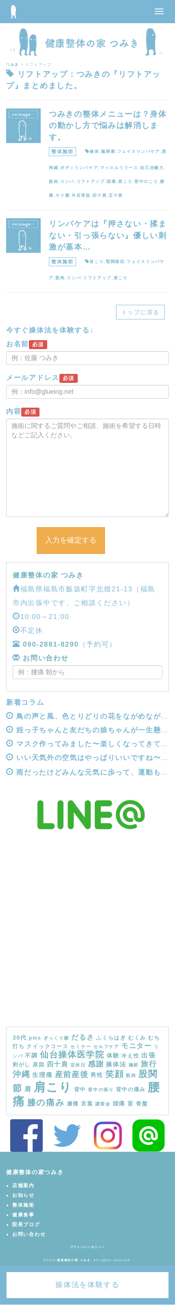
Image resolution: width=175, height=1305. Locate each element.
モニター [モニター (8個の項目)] (136, 1046)
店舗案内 (23, 1185)
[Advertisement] (87, 935)
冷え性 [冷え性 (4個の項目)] (130, 1056)
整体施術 (62, 151)
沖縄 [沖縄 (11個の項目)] (21, 1074)
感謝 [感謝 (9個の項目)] (96, 1064)
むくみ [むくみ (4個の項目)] (137, 1038)
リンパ (67, 181)
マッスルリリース (119, 167)
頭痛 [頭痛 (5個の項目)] (119, 1103)
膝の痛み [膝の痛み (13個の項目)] (46, 1102)
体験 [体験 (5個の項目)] (113, 1055)
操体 (94, 151)
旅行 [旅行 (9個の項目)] (149, 1064)
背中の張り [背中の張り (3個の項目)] (101, 1089)
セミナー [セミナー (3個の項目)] (80, 1046)
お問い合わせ (44, 658)
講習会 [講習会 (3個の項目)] (103, 1103)
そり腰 (62, 195)
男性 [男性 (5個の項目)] (96, 1075)
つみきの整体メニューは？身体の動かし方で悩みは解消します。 (108, 125)
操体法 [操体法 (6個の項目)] (116, 1064)
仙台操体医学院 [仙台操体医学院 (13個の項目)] (72, 1054)
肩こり (125, 181)
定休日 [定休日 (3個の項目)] (78, 1064)
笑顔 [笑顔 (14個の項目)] (114, 1074)
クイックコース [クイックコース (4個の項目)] (47, 1046)
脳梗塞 (108, 151)
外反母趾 (81, 195)
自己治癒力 (152, 167)
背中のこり (146, 181)
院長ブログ (26, 1224)
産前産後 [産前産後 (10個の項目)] (72, 1074)
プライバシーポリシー (87, 1247)
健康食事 (23, 1215)
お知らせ (23, 1195)
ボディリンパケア (79, 167)
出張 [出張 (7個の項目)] (148, 1055)
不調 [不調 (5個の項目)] (31, 1055)
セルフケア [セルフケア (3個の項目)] (106, 1046)
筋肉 (53, 181)
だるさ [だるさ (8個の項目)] (82, 1037)
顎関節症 (115, 261)
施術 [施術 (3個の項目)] (134, 1064)
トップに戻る (140, 312)
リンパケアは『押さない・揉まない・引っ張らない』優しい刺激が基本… (108, 235)
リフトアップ (91, 181)
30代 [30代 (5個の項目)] (20, 1037)
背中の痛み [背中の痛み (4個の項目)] (131, 1089)
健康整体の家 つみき (48, 575)
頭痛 (111, 181)
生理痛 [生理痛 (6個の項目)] (42, 1074)
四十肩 (99, 195)
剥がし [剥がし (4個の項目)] (22, 1065)
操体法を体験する (87, 1285)
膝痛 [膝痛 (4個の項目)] (73, 1104)
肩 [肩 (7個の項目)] (28, 1088)
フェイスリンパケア (138, 151)
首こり (97, 261)
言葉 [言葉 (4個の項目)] (87, 1104)
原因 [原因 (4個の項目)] (38, 1065)
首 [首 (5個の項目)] (130, 1103)
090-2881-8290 (51, 644)
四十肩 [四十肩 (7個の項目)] (57, 1064)
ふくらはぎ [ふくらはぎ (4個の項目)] (111, 1038)
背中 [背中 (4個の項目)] (80, 1089)
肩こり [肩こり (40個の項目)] (53, 1087)
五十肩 (116, 195)
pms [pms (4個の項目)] (35, 1038)
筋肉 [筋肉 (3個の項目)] (131, 1075)
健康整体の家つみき (34, 1172)
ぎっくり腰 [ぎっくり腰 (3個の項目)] (57, 1038)
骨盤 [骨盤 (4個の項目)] (142, 1104)
